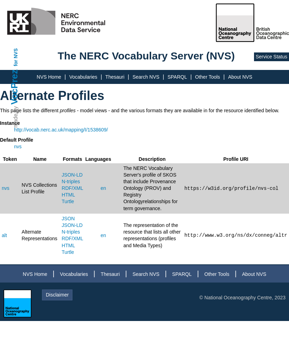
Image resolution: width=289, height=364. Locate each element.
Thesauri (114, 77)
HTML (68, 195)
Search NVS (146, 77)
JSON (68, 218)
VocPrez (14, 87)
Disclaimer (57, 295)
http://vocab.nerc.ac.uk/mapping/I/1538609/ (61, 130)
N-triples (71, 181)
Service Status (271, 56)
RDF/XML (72, 188)
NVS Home (49, 77)
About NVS (240, 77)
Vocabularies (83, 77)
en (103, 188)
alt (4, 235)
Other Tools (207, 77)
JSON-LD (72, 175)
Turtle (68, 201)
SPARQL (177, 77)
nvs (18, 146)
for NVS (16, 57)
